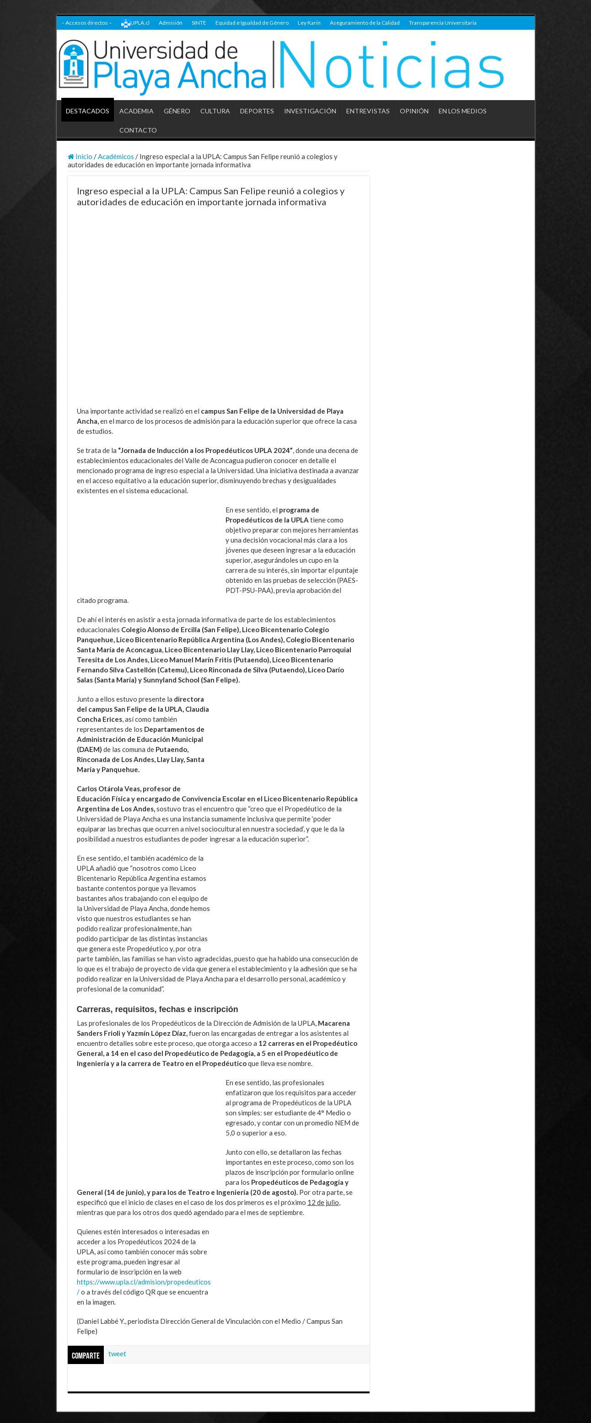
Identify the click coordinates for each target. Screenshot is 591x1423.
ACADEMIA (136, 111)
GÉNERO (177, 111)
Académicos (116, 156)
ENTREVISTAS (368, 111)
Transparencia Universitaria (443, 22)
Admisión (171, 22)
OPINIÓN (414, 111)
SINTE (199, 22)
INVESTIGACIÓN (310, 111)
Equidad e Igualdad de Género (252, 22)
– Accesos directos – (86, 22)
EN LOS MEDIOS (463, 111)
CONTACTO (138, 130)
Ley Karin (309, 22)
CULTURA (215, 111)
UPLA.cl (135, 23)
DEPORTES (257, 111)
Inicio (80, 156)
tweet (117, 1353)
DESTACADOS (87, 111)
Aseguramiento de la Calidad (365, 22)
